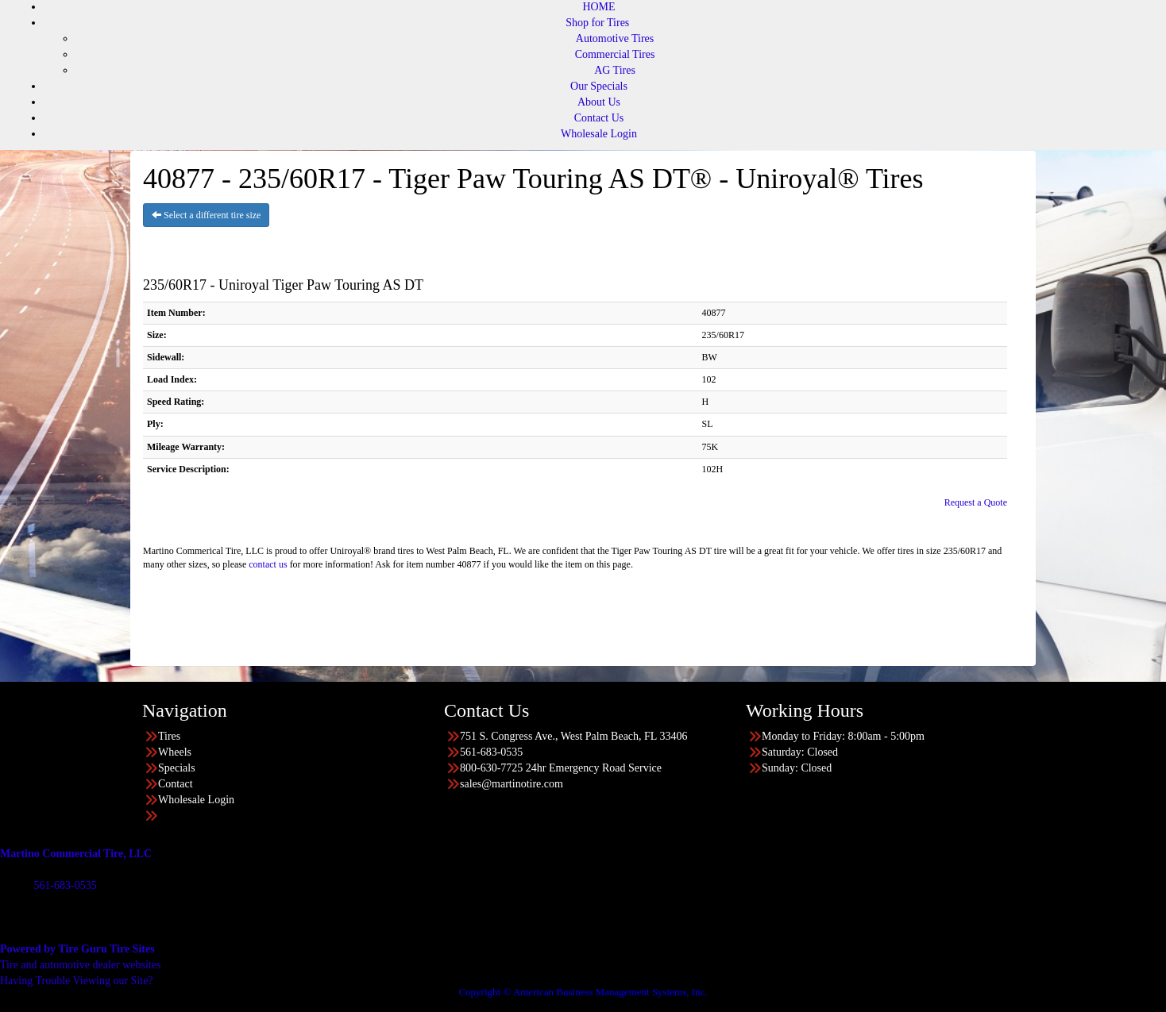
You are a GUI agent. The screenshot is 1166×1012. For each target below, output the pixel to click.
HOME (598, 7)
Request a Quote (975, 502)
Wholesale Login (599, 134)
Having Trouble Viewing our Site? (76, 981)
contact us (268, 564)
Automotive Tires (615, 38)
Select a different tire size (206, 215)
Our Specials (598, 86)
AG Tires (614, 70)
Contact (175, 784)
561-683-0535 (64, 885)
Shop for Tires (597, 23)
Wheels (174, 752)
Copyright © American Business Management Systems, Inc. (582, 992)
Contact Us (599, 118)
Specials (176, 768)
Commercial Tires (615, 54)
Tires (169, 736)
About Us (598, 102)
